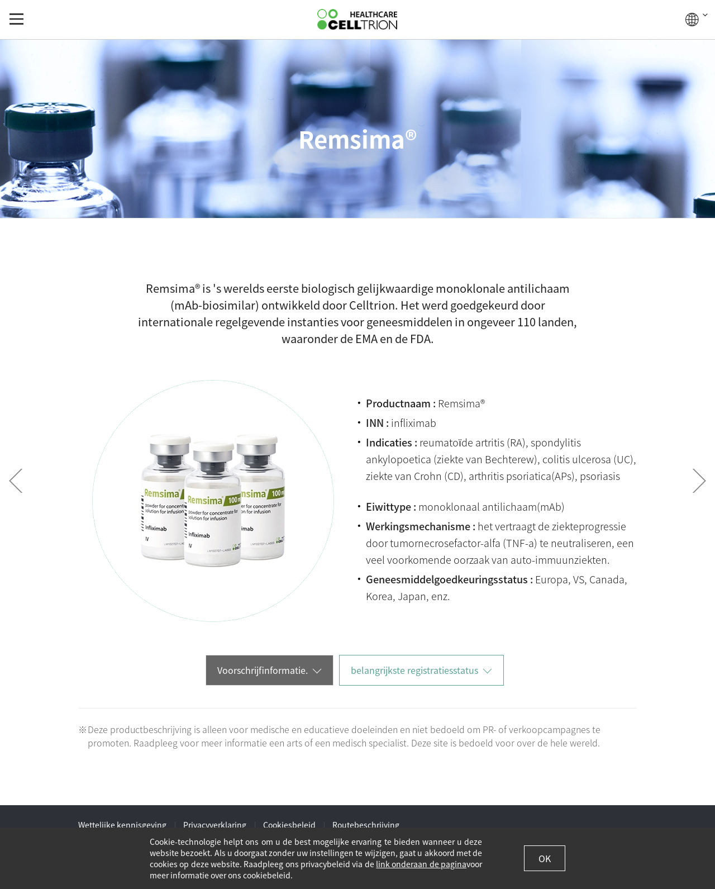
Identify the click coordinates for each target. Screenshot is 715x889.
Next (699, 481)
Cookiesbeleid (289, 824)
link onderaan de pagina (421, 863)
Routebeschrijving (365, 824)
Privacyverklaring (214, 824)
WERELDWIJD (696, 19)
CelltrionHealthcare (357, 19)
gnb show (16, 19)
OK (544, 858)
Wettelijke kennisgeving (122, 824)
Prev (15, 481)
